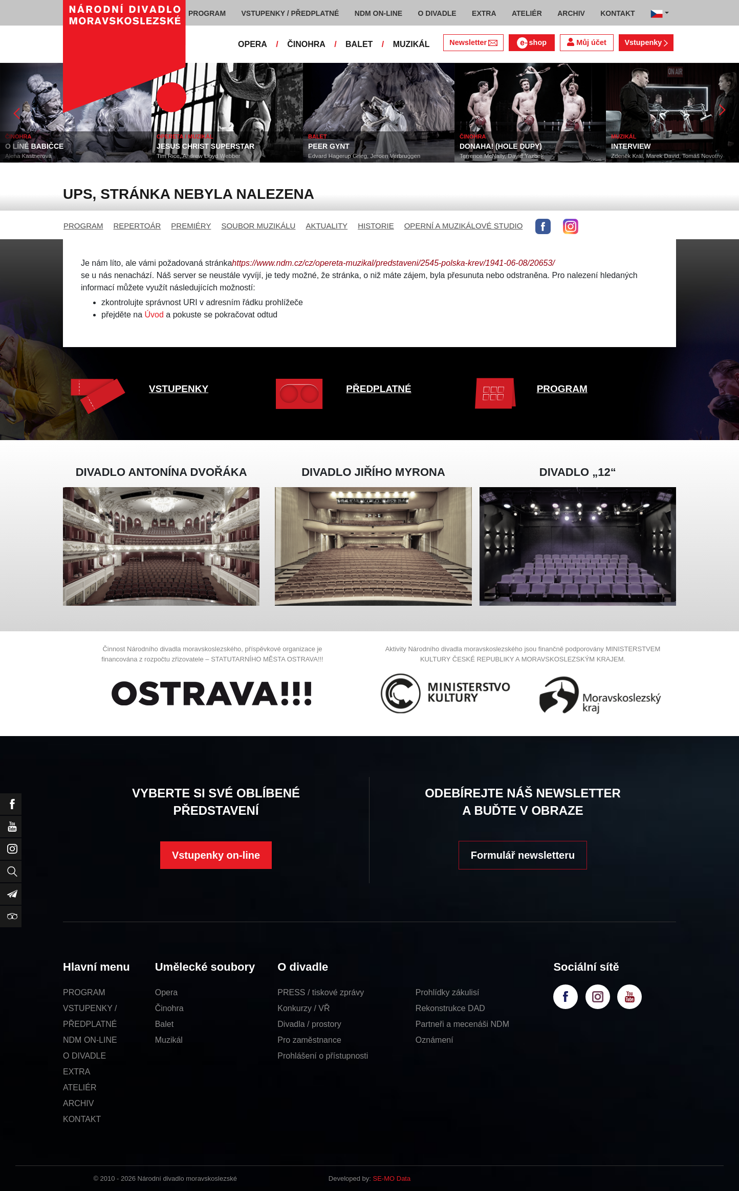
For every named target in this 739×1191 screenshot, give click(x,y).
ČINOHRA (306, 44)
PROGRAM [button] (207, 13)
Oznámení (434, 1040)
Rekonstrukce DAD (450, 1008)
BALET (359, 44)
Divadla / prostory (309, 1024)
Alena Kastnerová (28, 156)
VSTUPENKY (178, 388)
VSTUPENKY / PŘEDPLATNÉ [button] (290, 13)
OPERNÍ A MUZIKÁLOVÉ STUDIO (463, 225)
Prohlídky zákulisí (448, 992)
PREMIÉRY (191, 225)
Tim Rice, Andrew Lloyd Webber (199, 156)
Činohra (169, 1008)
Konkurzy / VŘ (303, 1008)
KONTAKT (82, 1119)
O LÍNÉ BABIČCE (34, 146)
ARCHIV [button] (571, 13)
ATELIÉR (80, 1087)
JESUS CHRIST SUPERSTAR (205, 146)
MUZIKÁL (411, 44)
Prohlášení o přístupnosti (322, 1055)
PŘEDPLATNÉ (378, 388)
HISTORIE (376, 225)
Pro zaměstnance (309, 1040)
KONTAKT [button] (617, 13)
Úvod (154, 314)
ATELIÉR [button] (527, 13)
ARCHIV (78, 1103)
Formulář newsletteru (523, 855)
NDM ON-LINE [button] (378, 13)
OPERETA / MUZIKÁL (185, 136)
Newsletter (473, 42)
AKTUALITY (326, 225)
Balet (164, 1024)
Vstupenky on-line (216, 855)
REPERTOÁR (137, 225)
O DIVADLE (84, 1055)
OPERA (252, 44)
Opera (166, 992)
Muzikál (169, 1040)
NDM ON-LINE (90, 1040)
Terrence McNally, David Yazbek (502, 156)
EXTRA (76, 1071)
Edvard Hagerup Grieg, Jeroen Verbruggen (364, 156)
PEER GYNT (329, 146)
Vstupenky (645, 42)
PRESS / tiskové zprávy (320, 992)
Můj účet (586, 42)
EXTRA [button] (484, 13)
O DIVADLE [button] (437, 13)
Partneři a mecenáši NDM (462, 1024)
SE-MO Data (392, 1178)
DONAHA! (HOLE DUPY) (501, 146)
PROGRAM (83, 225)
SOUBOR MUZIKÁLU (258, 225)
